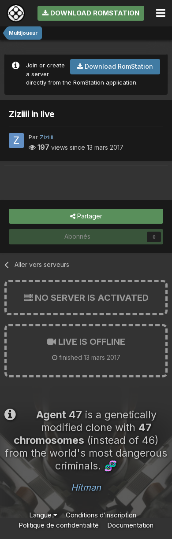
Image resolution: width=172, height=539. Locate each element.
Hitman (86, 487)
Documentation (130, 525)
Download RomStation (90, 13)
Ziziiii (46, 136)
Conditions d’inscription (101, 515)
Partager (86, 216)
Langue (43, 515)
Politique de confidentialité (59, 525)
